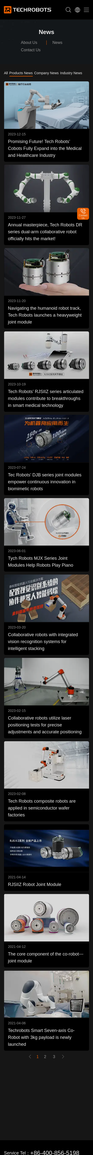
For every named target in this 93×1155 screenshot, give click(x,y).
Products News (21, 73)
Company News (46, 73)
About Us (29, 42)
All (6, 73)
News (57, 42)
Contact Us (30, 50)
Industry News (71, 73)
